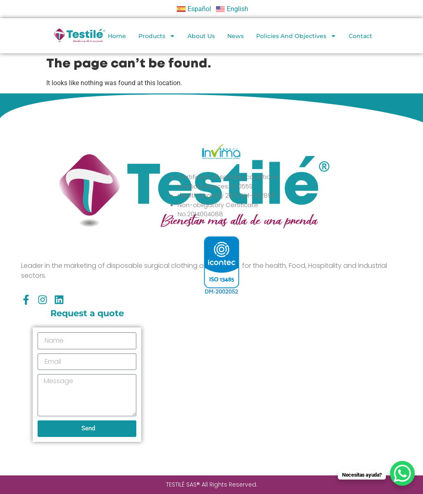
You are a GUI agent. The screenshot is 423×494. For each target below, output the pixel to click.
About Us (201, 36)
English (237, 9)
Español (199, 9)
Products (156, 36)
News (235, 36)
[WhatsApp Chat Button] (402, 473)
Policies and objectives (296, 36)
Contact (360, 36)
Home (117, 36)
